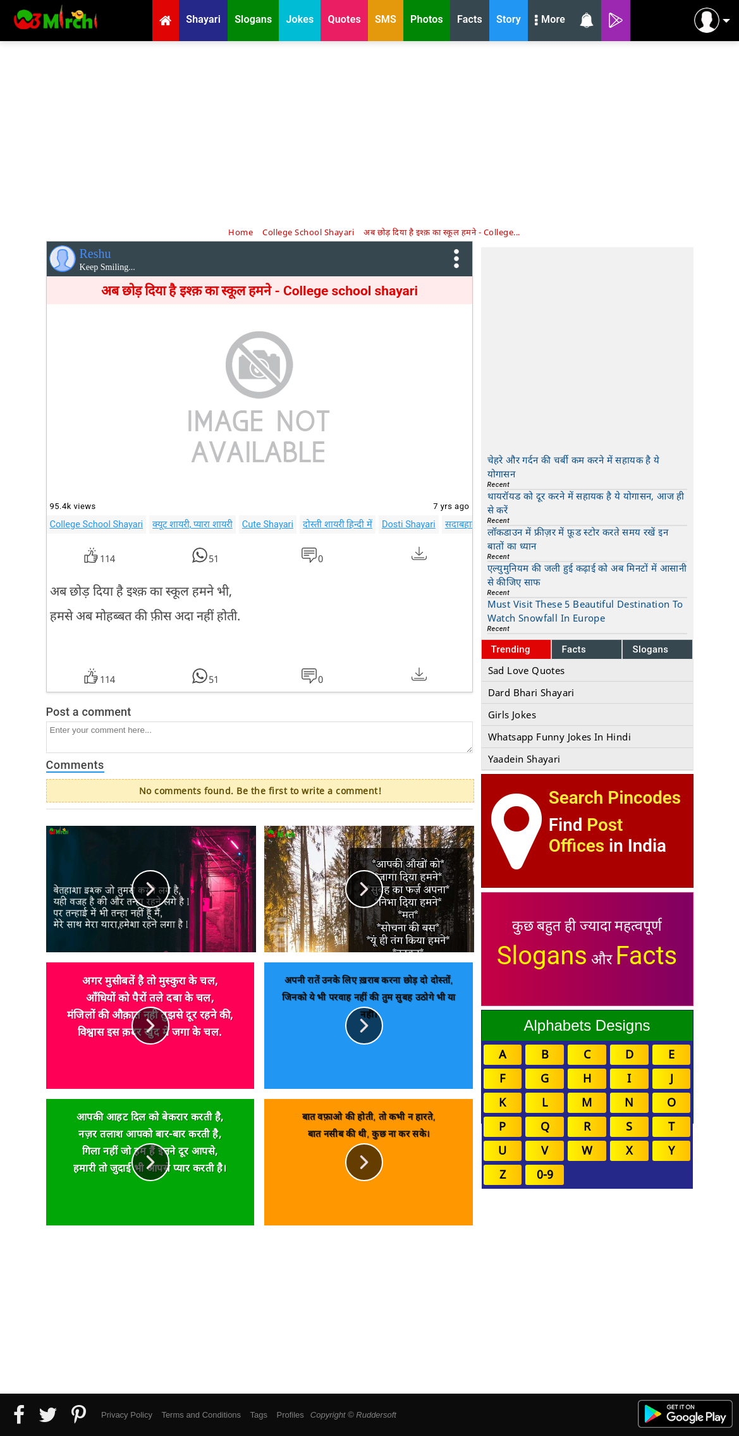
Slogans (650, 649)
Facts (573, 649)
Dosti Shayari (409, 524)
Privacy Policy (126, 1415)
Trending (511, 649)
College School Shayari (97, 524)
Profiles (289, 1415)
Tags (258, 1415)
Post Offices (586, 835)
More (550, 21)
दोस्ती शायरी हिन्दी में (337, 524)
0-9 (545, 1174)
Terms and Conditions (201, 1415)
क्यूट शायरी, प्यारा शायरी (192, 524)
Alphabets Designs (586, 1025)
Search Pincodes (615, 797)
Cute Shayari (267, 524)
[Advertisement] (369, 132)
